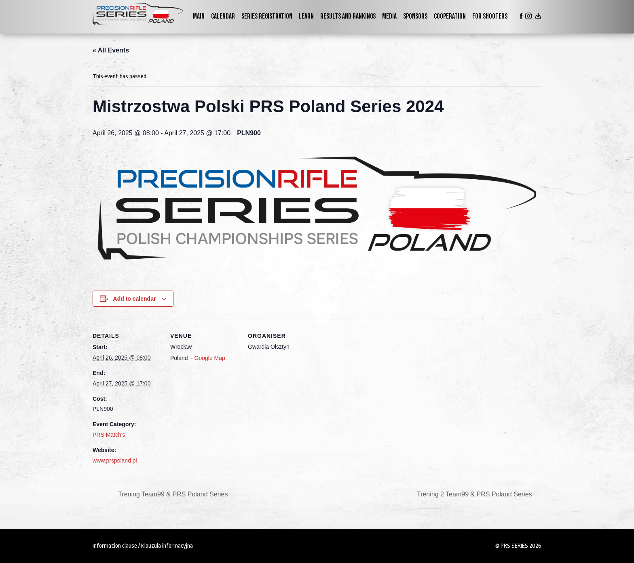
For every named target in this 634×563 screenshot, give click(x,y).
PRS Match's (109, 434)
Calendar (223, 16)
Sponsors (415, 16)
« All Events (111, 50)
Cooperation (450, 16)
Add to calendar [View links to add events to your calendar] (134, 298)
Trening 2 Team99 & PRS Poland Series (475, 494)
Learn (306, 16)
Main (199, 16)
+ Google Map (207, 358)
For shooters (489, 16)
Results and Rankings (348, 16)
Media (389, 16)
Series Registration (266, 16)
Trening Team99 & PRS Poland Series (172, 494)
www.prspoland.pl (115, 460)
